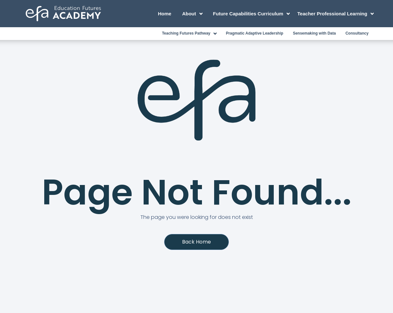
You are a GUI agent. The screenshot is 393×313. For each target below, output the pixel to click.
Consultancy (357, 33)
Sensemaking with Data (314, 33)
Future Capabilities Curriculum (252, 14)
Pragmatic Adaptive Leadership (254, 33)
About (193, 14)
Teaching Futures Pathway (190, 33)
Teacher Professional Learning (335, 14)
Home (164, 13)
